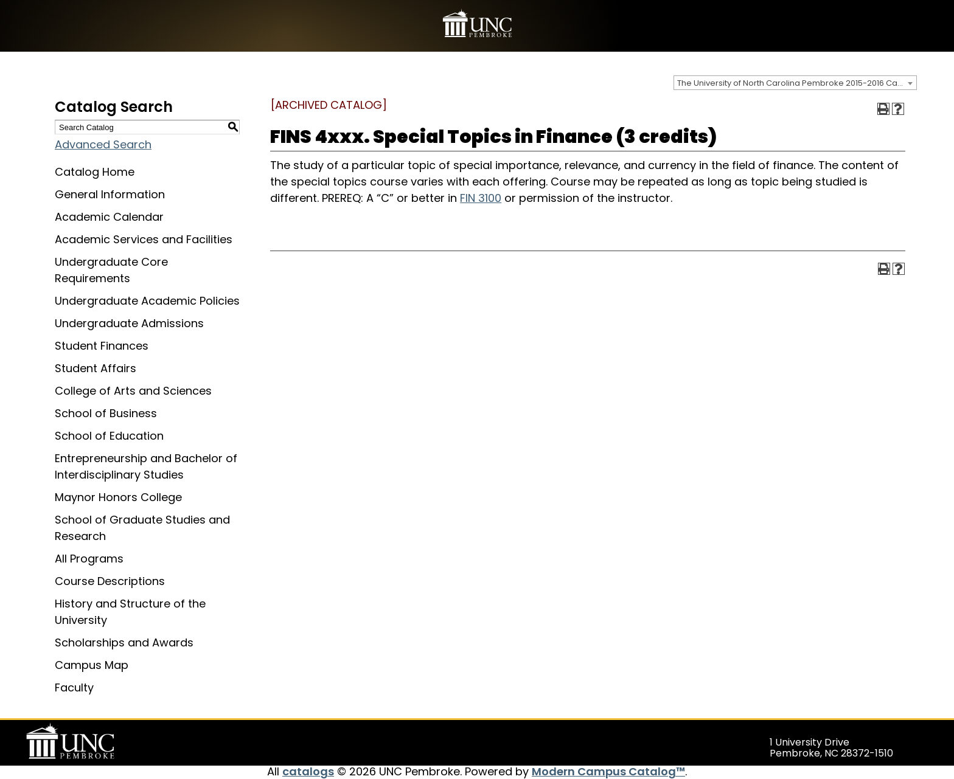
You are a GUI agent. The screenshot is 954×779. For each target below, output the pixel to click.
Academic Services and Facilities (143, 239)
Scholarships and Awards (124, 642)
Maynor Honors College (118, 497)
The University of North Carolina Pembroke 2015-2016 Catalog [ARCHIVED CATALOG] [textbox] (796, 83)
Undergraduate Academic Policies (147, 300)
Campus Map (91, 665)
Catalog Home (94, 171)
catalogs (308, 771)
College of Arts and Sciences (133, 390)
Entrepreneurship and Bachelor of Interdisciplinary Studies (146, 466)
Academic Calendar (109, 216)
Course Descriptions (110, 581)
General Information (110, 194)
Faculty (74, 687)
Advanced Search (103, 144)
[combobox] (795, 82)
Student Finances (101, 345)
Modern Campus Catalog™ (608, 771)
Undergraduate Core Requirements (111, 270)
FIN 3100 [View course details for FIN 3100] (480, 198)
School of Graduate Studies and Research (142, 528)
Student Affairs (95, 368)
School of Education (109, 435)
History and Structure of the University (130, 612)
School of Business (106, 413)
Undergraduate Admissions (129, 323)
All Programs (89, 558)
